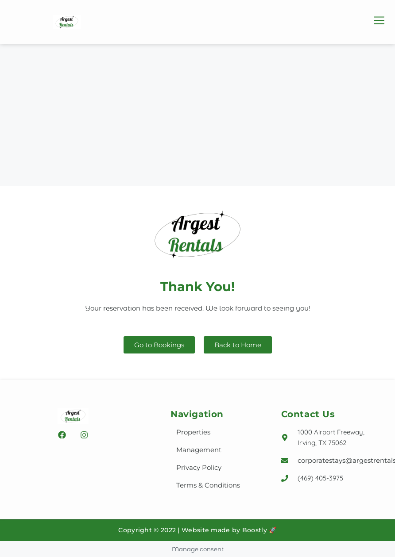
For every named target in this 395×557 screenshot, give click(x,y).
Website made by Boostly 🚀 (229, 530)
